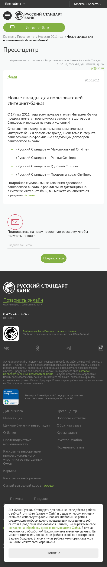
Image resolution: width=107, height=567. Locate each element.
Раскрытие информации (22, 478)
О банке (9, 432)
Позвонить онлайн (23, 300)
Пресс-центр (67, 411)
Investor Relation (69, 440)
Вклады (29, 195)
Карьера (9, 471)
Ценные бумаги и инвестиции (26, 425)
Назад (12, 76)
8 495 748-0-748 (16, 314)
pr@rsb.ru (97, 68)
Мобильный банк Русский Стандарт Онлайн (49, 331)
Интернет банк (37, 27)
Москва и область (87, 4)
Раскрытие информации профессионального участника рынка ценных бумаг (22, 458)
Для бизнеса (13, 411)
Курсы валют (67, 432)
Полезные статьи (70, 447)
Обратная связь (69, 425)
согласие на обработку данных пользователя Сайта (46, 373)
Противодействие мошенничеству (17, 442)
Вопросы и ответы (71, 418)
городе (48, 485)
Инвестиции (12, 418)
